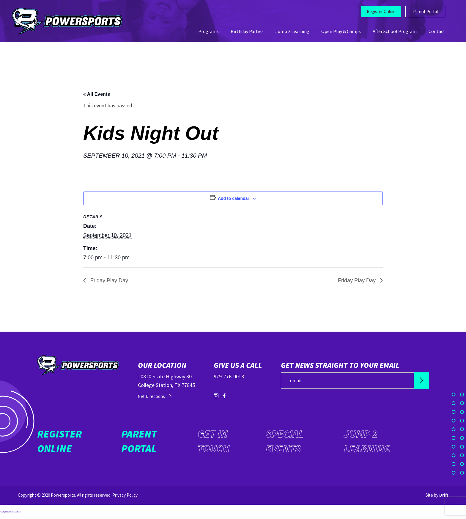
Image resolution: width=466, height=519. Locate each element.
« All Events (96, 94)
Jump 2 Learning (292, 31)
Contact (437, 31)
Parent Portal (425, 11)
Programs (208, 31)
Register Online (381, 11)
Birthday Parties (247, 31)
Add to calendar (233, 198)
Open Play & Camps (341, 31)
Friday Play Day (108, 280)
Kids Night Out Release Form (10, 512)
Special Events (285, 441)
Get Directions (151, 396)
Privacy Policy (125, 495)
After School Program (395, 31)
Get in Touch (213, 441)
